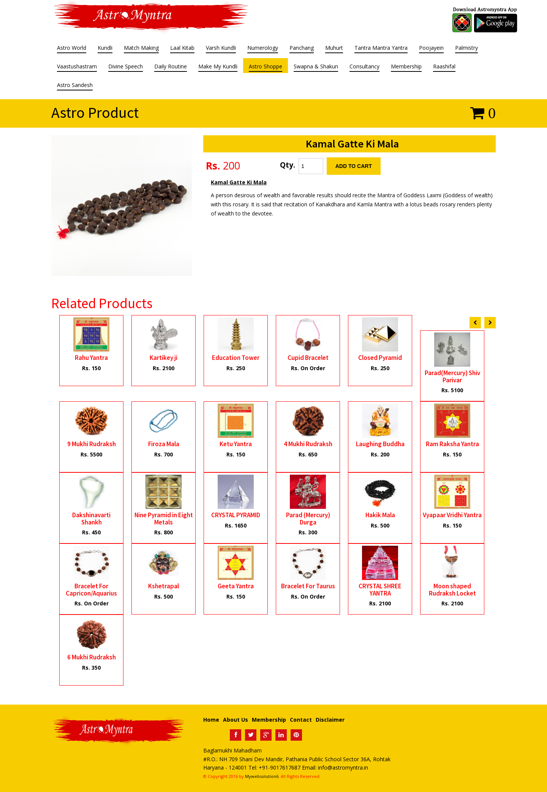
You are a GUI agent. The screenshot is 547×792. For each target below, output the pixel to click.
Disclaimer (330, 719)
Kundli (105, 48)
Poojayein (431, 48)
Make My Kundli (217, 67)
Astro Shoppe (265, 67)
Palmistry (466, 48)
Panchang (301, 48)
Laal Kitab (182, 48)
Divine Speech (125, 67)
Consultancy (364, 67)
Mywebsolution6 (261, 776)
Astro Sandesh (75, 85)
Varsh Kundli (221, 48)
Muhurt (334, 48)
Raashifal (444, 67)
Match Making (141, 48)
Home (211, 719)
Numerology (262, 48)
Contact (301, 719)
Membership (406, 67)
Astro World (71, 48)
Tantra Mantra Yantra (381, 48)
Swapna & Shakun (316, 67)
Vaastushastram (77, 67)
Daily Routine (170, 67)
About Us (235, 719)
